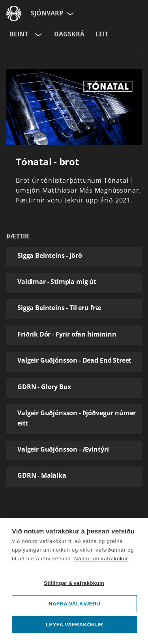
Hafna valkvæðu (74, 604)
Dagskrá (69, 34)
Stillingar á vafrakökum (74, 583)
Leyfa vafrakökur (74, 625)
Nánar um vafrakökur (101, 559)
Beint (18, 34)
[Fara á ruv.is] (13, 13)
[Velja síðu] (69, 13)
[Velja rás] (37, 34)
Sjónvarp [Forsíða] (47, 13)
